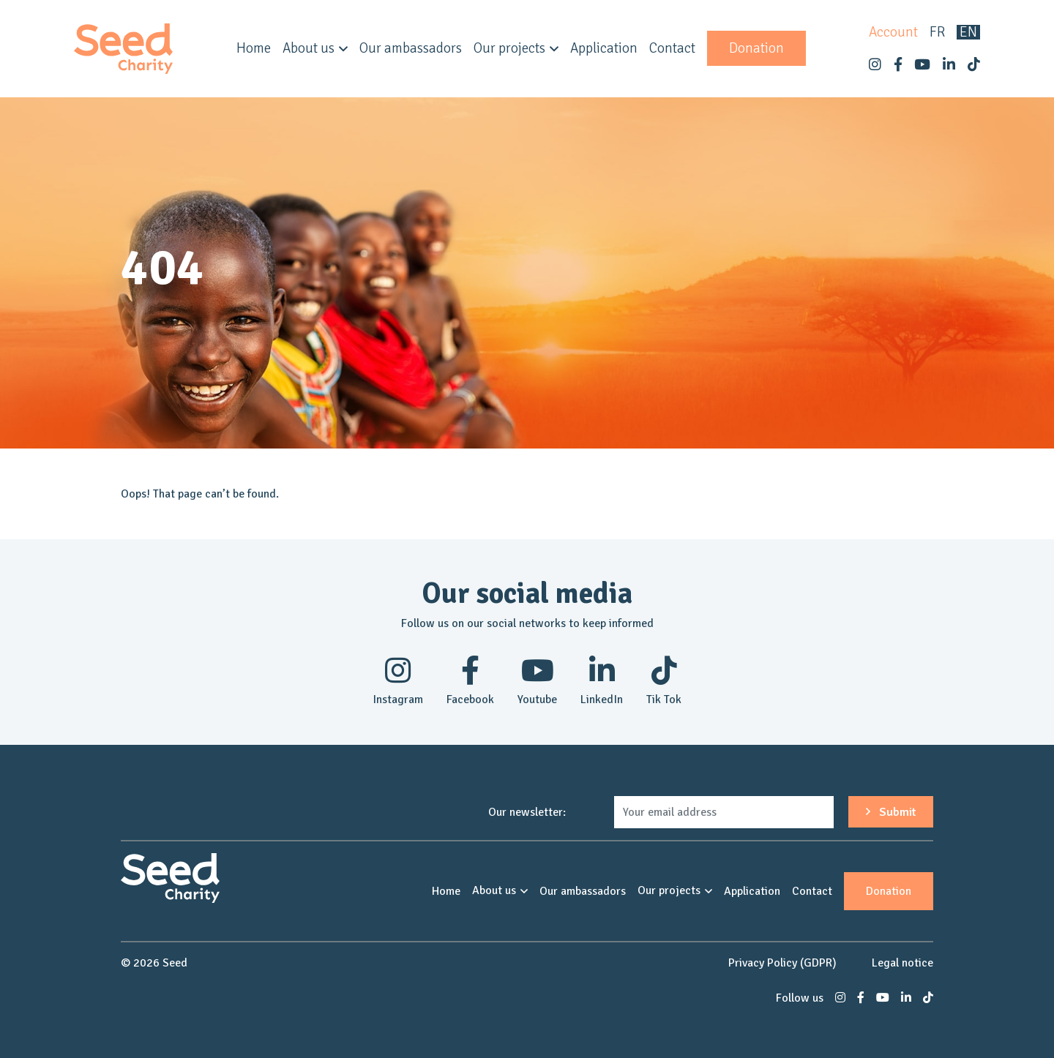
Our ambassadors (410, 48)
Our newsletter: (527, 812)
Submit (891, 812)
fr (937, 32)
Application (604, 48)
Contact (672, 48)
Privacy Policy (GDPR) (782, 963)
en (968, 32)
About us (308, 48)
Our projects (509, 48)
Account (893, 32)
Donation (756, 48)
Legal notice (902, 963)
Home (253, 48)
